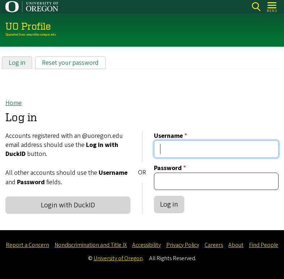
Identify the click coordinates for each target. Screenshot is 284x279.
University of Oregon (118, 258)
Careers (214, 245)
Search (256, 6)
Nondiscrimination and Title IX (91, 245)
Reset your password (70, 62)
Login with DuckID (68, 205)
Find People (263, 245)
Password (168, 168)
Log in (17, 62)
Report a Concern (27, 245)
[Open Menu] (272, 6)
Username (168, 135)
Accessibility (146, 245)
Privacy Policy (182, 245)
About (236, 245)
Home (13, 102)
